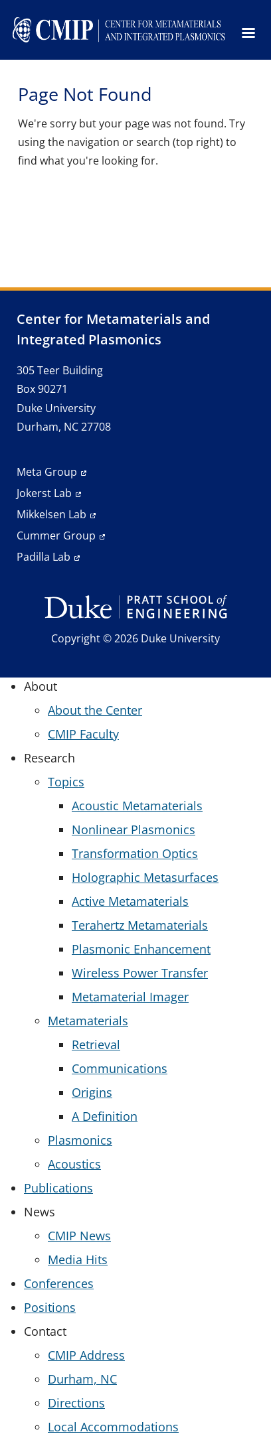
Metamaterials (88, 1021)
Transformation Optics (135, 853)
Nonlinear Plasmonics (133, 829)
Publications (58, 1188)
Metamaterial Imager (130, 997)
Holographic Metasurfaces (145, 877)
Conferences (59, 1283)
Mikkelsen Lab (51, 514)
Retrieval (96, 1044)
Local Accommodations (113, 1427)
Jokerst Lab (44, 493)
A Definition (104, 1116)
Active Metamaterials (130, 901)
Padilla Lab (43, 556)
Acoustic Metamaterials (137, 806)
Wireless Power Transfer (140, 973)
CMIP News (79, 1236)
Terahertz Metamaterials (140, 925)
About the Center (95, 710)
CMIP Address (86, 1355)
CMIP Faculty (83, 734)
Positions (50, 1307)
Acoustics (74, 1164)
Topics (66, 782)
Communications (119, 1068)
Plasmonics (80, 1140)
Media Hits (78, 1259)
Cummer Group (56, 535)
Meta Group (47, 472)
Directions (76, 1403)
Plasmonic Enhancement (141, 949)
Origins (92, 1092)
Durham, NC (82, 1379)
